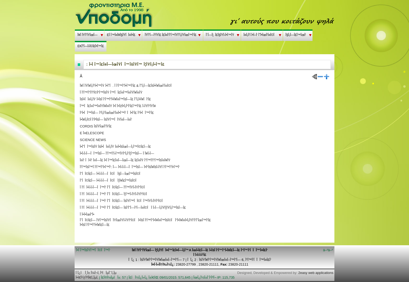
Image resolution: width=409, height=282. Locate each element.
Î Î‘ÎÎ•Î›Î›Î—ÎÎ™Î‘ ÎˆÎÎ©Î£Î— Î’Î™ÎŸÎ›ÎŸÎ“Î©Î (113, 187)
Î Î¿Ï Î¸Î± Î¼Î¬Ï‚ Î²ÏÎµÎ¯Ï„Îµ (96, 273)
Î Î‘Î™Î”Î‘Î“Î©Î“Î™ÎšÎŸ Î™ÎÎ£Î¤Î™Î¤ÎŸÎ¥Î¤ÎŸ (111, 92)
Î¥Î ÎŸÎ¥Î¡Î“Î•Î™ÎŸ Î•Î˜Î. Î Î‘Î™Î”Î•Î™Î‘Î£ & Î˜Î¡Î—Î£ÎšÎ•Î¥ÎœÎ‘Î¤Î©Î (126, 86)
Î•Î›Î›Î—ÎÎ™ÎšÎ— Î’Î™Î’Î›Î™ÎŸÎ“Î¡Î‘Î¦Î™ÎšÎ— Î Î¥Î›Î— (117, 153)
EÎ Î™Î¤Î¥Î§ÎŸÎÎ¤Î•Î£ (121, 35)
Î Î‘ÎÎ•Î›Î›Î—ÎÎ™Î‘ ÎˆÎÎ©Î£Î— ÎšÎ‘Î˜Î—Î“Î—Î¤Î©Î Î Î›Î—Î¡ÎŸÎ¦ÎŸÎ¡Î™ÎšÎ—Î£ (133, 208)
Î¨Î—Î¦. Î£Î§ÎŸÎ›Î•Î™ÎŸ (220, 35)
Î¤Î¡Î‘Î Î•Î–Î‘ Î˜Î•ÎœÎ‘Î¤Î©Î (260, 35)
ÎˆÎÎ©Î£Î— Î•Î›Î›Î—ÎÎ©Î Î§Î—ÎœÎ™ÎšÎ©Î (111, 174)
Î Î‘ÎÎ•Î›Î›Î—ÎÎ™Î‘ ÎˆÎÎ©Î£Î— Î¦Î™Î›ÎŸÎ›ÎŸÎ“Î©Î (114, 194)
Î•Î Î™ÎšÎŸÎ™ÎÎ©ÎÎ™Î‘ (93, 250)
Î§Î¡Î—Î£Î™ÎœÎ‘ (296, 35)
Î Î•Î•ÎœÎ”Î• (87, 214)
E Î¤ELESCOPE (92, 133)
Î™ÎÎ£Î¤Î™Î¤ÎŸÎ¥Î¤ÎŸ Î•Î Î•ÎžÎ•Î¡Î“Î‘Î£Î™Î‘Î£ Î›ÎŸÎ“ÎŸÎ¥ (118, 106)
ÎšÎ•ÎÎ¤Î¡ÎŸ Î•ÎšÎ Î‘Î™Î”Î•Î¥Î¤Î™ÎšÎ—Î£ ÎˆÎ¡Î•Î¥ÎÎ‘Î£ (115, 99)
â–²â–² (328, 250)
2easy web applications (315, 273)
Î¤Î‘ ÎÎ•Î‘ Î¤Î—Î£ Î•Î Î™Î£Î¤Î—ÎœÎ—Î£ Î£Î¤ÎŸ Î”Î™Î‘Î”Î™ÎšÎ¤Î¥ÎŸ (125, 160)
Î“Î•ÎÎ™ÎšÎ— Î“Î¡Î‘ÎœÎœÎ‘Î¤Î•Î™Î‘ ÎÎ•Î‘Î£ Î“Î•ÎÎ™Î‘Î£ (117, 113)
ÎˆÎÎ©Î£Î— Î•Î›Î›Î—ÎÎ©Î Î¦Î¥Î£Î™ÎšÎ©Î (109, 180)
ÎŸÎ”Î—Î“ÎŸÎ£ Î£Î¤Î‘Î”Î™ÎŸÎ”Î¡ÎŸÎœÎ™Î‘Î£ (170, 35)
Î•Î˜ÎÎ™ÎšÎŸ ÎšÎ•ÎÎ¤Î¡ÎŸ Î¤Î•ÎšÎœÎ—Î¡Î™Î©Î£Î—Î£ (115, 147)
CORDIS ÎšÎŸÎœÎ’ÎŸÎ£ (96, 126)
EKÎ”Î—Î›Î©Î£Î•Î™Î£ (90, 46)
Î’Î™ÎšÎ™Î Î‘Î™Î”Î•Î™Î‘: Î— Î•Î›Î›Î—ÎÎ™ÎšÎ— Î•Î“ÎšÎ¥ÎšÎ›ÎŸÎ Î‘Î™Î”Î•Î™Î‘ (130, 167)
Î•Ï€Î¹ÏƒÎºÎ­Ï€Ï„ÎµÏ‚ (87, 277)
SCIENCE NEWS (93, 140)
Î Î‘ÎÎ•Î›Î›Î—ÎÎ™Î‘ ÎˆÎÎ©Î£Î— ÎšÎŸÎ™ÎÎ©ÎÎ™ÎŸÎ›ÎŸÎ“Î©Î (122, 201)
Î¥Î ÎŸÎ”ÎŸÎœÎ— (87, 35)
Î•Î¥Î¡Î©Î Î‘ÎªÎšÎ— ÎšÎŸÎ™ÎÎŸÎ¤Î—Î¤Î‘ (106, 119)
